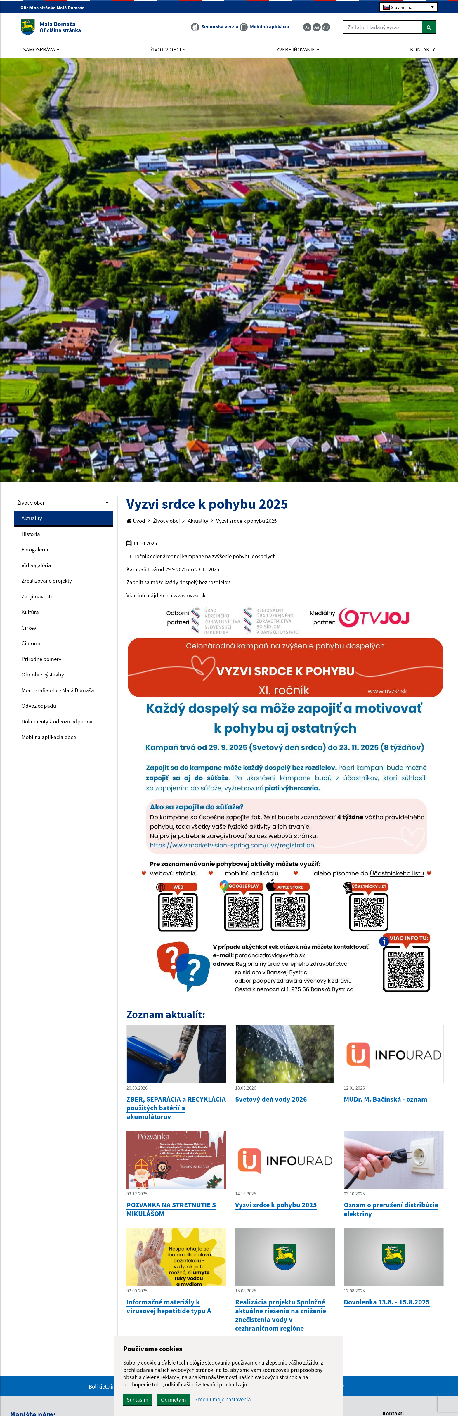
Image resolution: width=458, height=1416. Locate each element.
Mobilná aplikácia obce (49, 736)
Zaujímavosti (37, 596)
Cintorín (31, 643)
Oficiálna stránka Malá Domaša (55, 8)
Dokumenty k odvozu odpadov (57, 721)
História (31, 533)
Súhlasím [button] (137, 1399)
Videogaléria (36, 565)
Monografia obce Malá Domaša (58, 690)
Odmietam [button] (173, 1399)
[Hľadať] (429, 27)
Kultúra (30, 611)
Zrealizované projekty (47, 580)
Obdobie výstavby (43, 674)
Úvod (135, 520)
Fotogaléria (35, 549)
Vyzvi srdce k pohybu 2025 (246, 520)
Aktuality (32, 518)
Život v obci (30, 502)
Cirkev (29, 627)
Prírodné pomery (41, 658)
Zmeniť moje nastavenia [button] (223, 1399)
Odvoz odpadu (39, 705)
